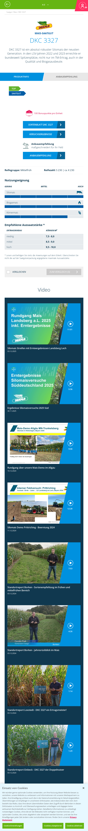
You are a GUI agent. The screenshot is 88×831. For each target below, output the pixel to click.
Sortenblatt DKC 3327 (40, 124)
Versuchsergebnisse (40, 134)
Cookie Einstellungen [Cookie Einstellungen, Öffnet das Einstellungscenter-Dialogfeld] (13, 825)
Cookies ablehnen (74, 825)
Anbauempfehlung (66, 76)
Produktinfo (21, 76)
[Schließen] (83, 788)
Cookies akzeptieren (53, 825)
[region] (44, 807)
